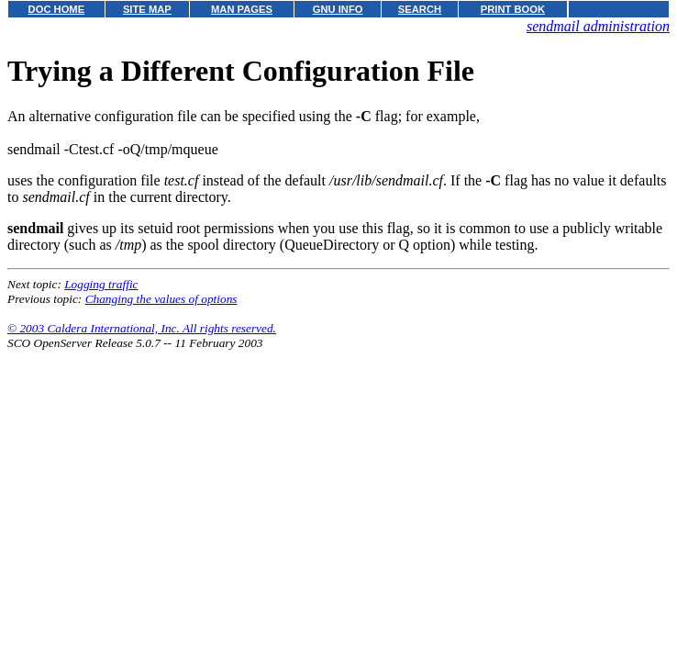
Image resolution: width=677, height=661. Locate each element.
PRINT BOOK (513, 9)
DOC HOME (56, 9)
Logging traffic (101, 284)
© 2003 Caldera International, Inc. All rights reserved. (141, 328)
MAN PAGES (241, 9)
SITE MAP (147, 9)
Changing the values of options (161, 299)
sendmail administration (598, 26)
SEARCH (419, 9)
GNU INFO (338, 9)
